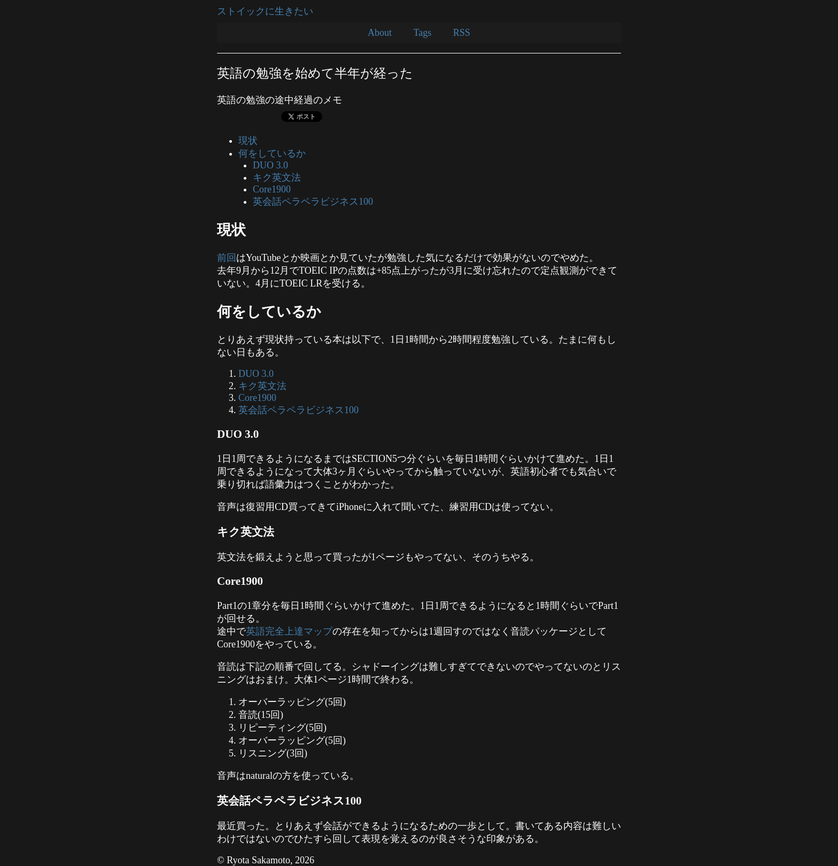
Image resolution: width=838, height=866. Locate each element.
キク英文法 (277, 177)
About (380, 32)
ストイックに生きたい (265, 11)
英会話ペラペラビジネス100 (313, 201)
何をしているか (272, 153)
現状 (248, 140)
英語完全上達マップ (289, 631)
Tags (423, 32)
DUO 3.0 (270, 165)
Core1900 (272, 189)
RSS (461, 32)
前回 (226, 257)
